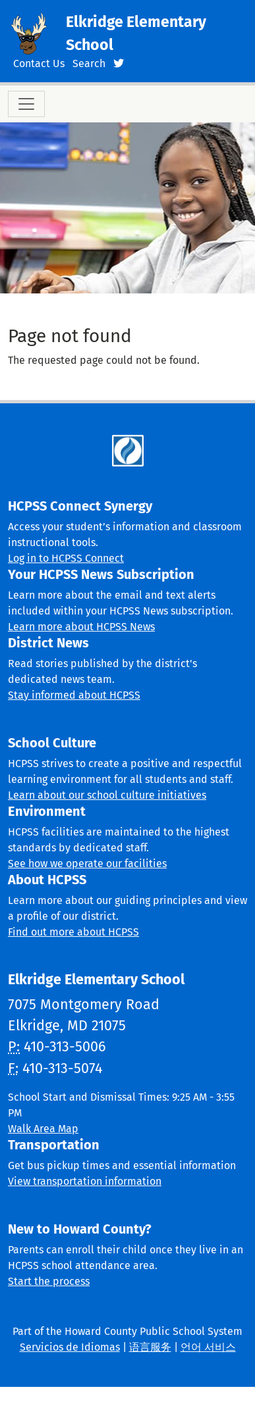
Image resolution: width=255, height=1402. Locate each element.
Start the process (49, 1281)
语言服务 (150, 1347)
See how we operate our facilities (87, 863)
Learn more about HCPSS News (81, 626)
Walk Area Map (43, 1128)
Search (88, 63)
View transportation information (84, 1181)
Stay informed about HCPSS (74, 695)
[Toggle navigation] (26, 104)
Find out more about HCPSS (73, 932)
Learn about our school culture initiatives (107, 795)
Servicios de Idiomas (70, 1347)
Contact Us (39, 63)
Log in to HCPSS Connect (66, 558)
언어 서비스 (208, 1347)
